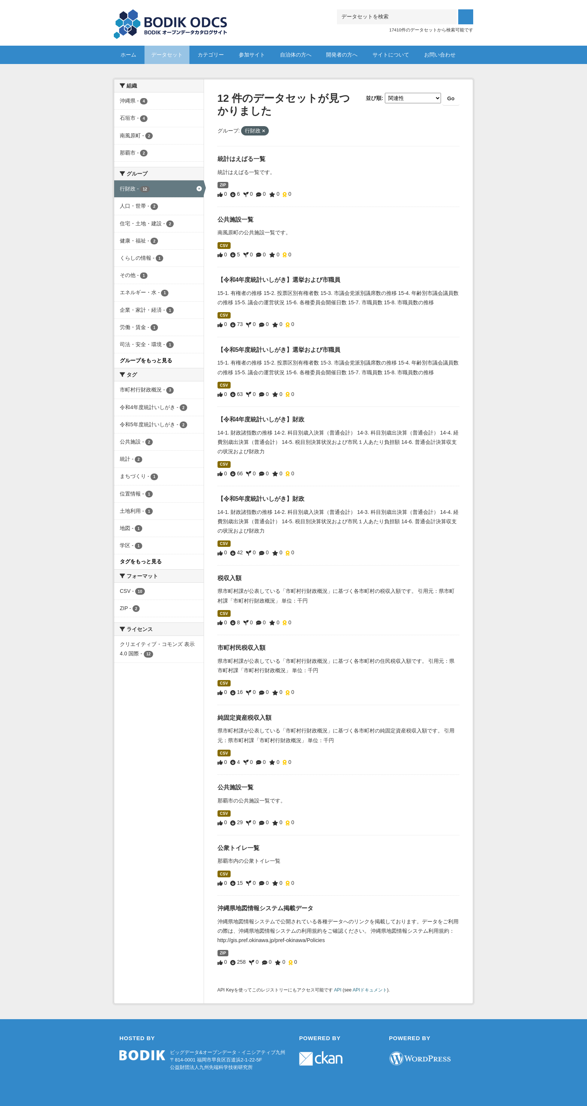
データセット (167, 55)
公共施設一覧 (235, 219)
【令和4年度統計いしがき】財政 (261, 419)
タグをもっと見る (141, 561)
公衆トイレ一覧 (238, 848)
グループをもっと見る (146, 360)
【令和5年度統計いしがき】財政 (261, 499)
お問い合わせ (440, 55)
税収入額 (229, 578)
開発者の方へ (342, 55)
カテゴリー (211, 55)
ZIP (223, 185)
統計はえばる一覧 (241, 159)
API (337, 990)
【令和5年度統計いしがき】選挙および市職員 (279, 350)
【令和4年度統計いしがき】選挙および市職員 (279, 280)
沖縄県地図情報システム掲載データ (265, 908)
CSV (224, 245)
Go (450, 98)
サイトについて (390, 55)
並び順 (373, 98)
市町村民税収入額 (241, 648)
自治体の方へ (295, 55)
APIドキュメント (370, 990)
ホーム (128, 55)
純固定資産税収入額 (244, 718)
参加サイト (252, 55)
